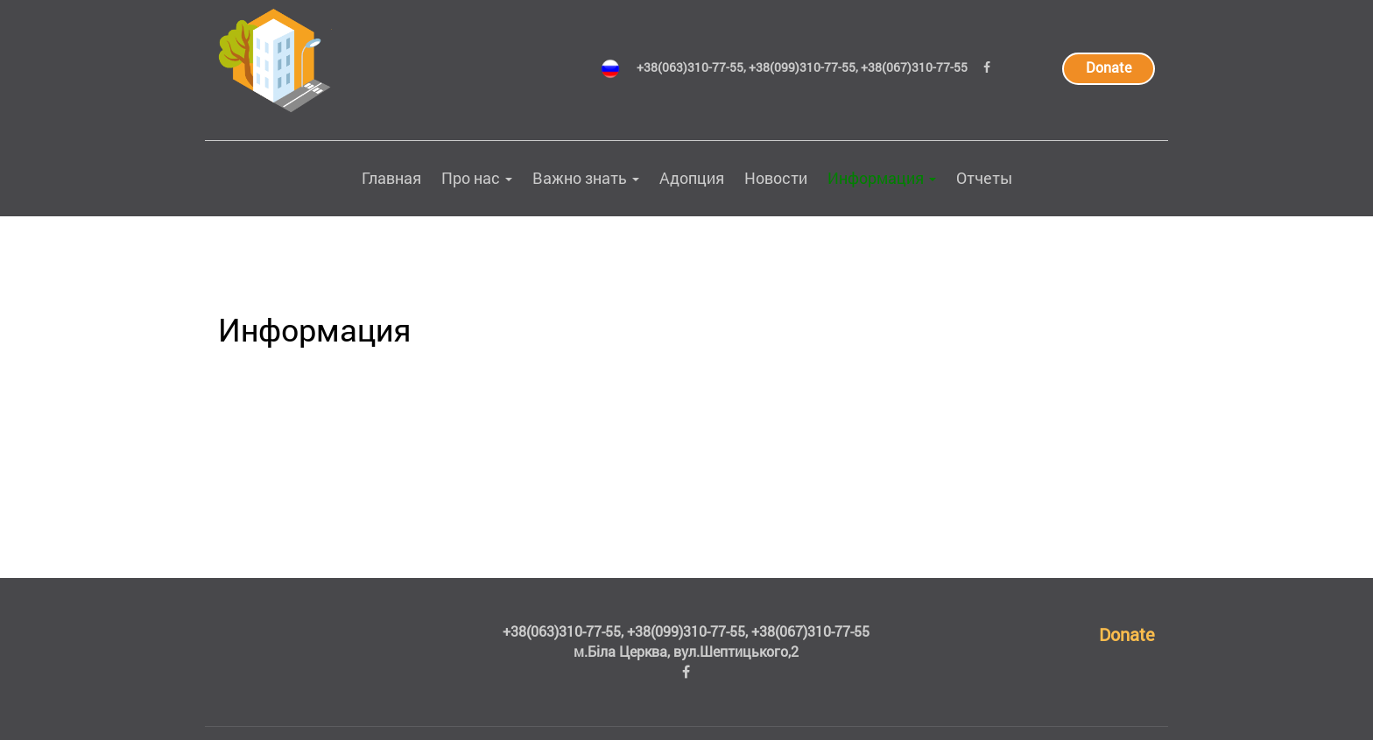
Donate (1108, 67)
